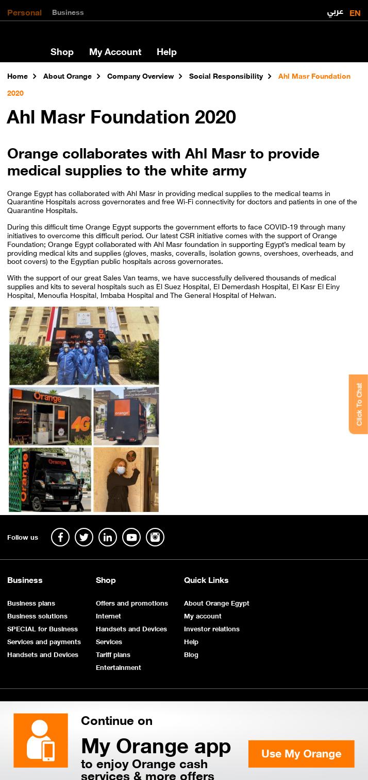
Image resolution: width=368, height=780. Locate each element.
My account (203, 615)
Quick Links (206, 579)
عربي (335, 8)
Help (167, 51)
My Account (115, 51)
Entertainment (118, 666)
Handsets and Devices (42, 653)
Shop (62, 51)
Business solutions (37, 615)
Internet (108, 615)
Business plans (31, 602)
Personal (24, 11)
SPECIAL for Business (42, 628)
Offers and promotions (132, 602)
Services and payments (44, 640)
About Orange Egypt (216, 602)
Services (109, 640)
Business (68, 11)
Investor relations (212, 628)
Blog (191, 653)
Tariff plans (113, 653)
